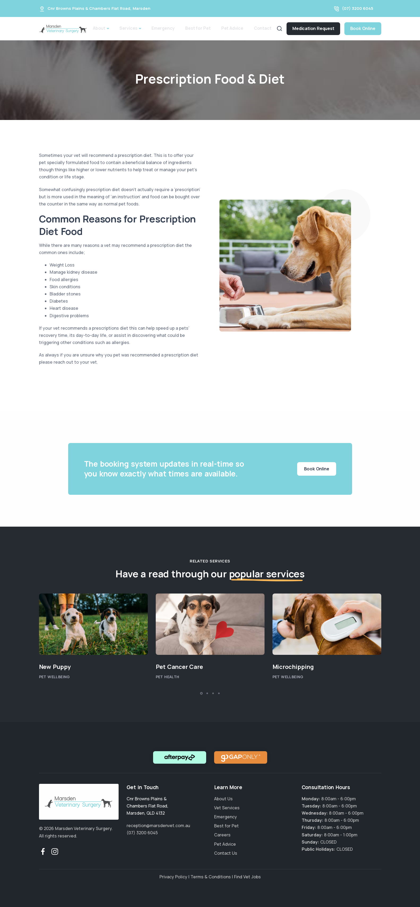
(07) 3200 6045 (357, 8)
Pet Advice (232, 28)
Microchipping (293, 667)
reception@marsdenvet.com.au (158, 825)
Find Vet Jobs (247, 877)
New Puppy (55, 667)
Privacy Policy (173, 877)
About (99, 28)
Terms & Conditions (210, 877)
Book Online (362, 28)
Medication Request (313, 28)
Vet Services (227, 808)
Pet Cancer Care (179, 667)
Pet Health (167, 676)
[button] (201, 693)
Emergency (163, 28)
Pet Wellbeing (54, 676)
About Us (223, 799)
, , (147, 806)
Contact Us (225, 853)
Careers (222, 835)
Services (128, 28)
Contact (262, 28)
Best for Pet (198, 28)
